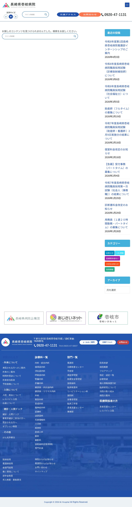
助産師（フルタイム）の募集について (117, 110)
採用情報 (109, 269)
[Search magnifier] (46, 14)
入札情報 (119, 253)
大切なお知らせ (112, 264)
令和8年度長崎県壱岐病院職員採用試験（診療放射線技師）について (117, 69)
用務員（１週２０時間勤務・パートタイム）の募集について (116, 223)
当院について (107, 357)
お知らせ (109, 253)
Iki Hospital (64, 502)
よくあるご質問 (12, 485)
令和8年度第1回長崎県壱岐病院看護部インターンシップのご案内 (116, 47)
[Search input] (34, 14)
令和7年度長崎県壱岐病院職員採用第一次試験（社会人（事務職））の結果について (117, 188)
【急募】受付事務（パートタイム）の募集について (116, 167)
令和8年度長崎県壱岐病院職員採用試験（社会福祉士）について (117, 91)
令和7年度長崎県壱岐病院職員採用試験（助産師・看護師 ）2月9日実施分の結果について (117, 130)
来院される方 (10, 357)
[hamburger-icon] (127, 5)
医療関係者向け (112, 258)
